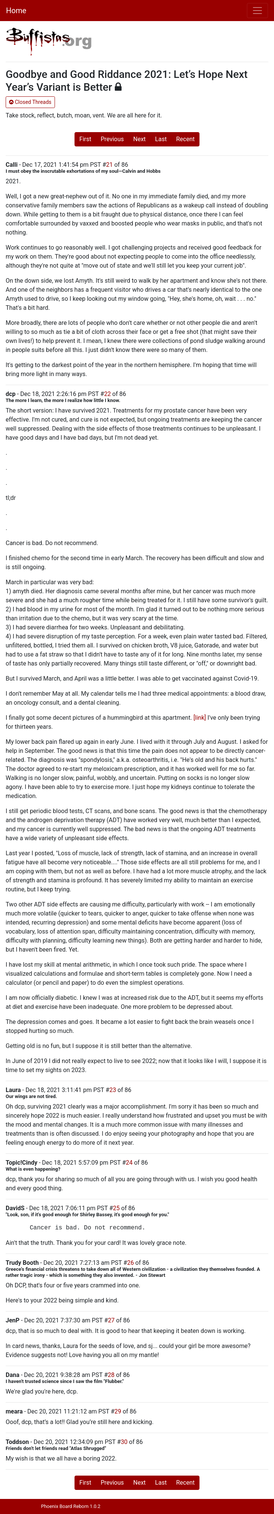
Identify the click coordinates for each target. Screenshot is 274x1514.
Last (161, 139)
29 (117, 1411)
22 (107, 394)
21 (109, 164)
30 (124, 1441)
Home (16, 10)
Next (139, 139)
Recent (185, 139)
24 (129, 1162)
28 (111, 1374)
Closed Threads (30, 102)
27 (111, 1320)
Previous (112, 139)
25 (116, 1208)
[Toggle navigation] (257, 10)
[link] (199, 717)
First (85, 139)
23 (112, 1090)
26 (130, 1262)
